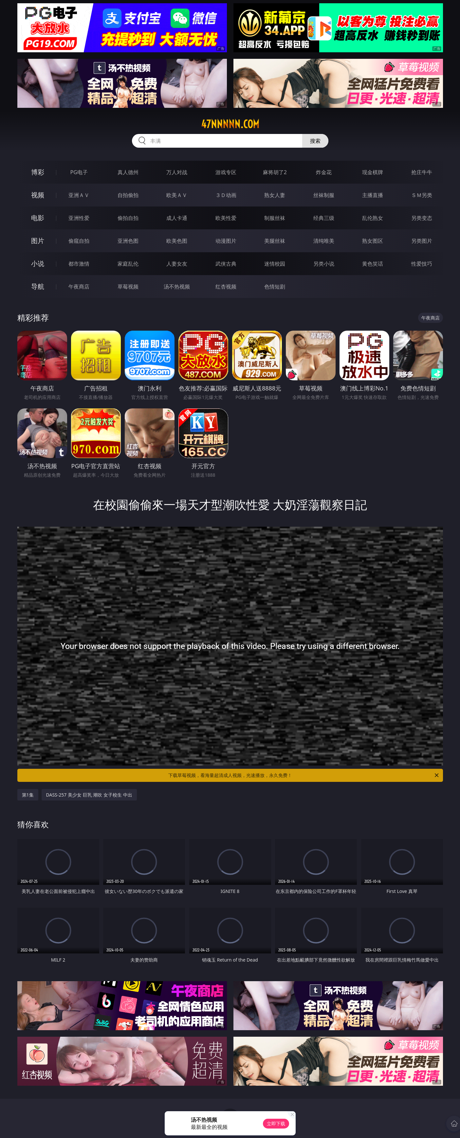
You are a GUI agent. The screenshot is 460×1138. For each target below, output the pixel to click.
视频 (37, 194)
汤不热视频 (177, 286)
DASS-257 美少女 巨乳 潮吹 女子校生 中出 (89, 795)
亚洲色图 (128, 240)
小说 (37, 263)
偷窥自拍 (78, 240)
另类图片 (421, 240)
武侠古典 (225, 263)
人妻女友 (176, 263)
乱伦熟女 (372, 218)
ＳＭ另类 (421, 195)
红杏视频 (225, 286)
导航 (37, 286)
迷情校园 (274, 263)
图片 (37, 240)
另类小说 (323, 263)
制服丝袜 (274, 218)
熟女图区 (372, 240)
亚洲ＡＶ (78, 195)
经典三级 (323, 218)
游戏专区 (225, 172)
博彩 (37, 172)
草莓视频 (128, 286)
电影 (37, 217)
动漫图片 (225, 240)
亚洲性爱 (78, 218)
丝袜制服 (323, 195)
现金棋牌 (372, 172)
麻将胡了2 (275, 172)
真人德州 (128, 172)
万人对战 (176, 172)
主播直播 (372, 195)
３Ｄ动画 (225, 195)
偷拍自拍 (128, 218)
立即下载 (276, 1123)
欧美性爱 (225, 218)
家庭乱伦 (128, 263)
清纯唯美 (323, 240)
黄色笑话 (372, 263)
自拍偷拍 (128, 195)
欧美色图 (176, 240)
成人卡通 (176, 218)
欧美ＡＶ (176, 195)
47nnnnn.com (230, 124)
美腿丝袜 (274, 240)
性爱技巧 (421, 263)
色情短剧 (274, 286)
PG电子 (79, 172)
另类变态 (421, 218)
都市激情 (78, 263)
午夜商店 (78, 286)
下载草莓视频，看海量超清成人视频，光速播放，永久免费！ (304, 775)
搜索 (315, 140)
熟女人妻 (274, 195)
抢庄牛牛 (421, 172)
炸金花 (324, 172)
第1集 (28, 795)
